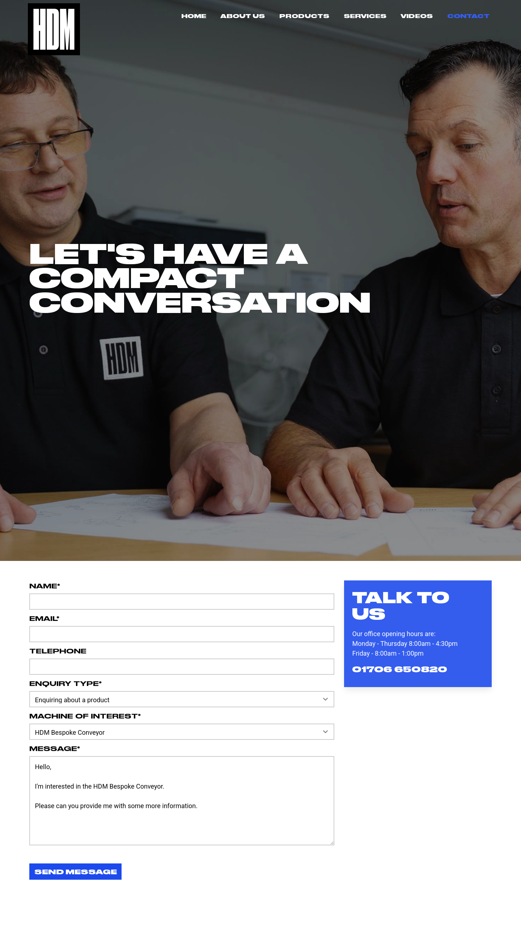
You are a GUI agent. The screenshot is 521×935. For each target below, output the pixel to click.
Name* (44, 585)
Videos (417, 16)
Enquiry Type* (65, 683)
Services (365, 16)
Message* (54, 748)
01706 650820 (399, 669)
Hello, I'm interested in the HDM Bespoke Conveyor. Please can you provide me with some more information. (181, 800)
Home (193, 16)
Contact (468, 16)
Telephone (57, 650)
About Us (242, 16)
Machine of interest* (85, 715)
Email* (44, 618)
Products (304, 16)
